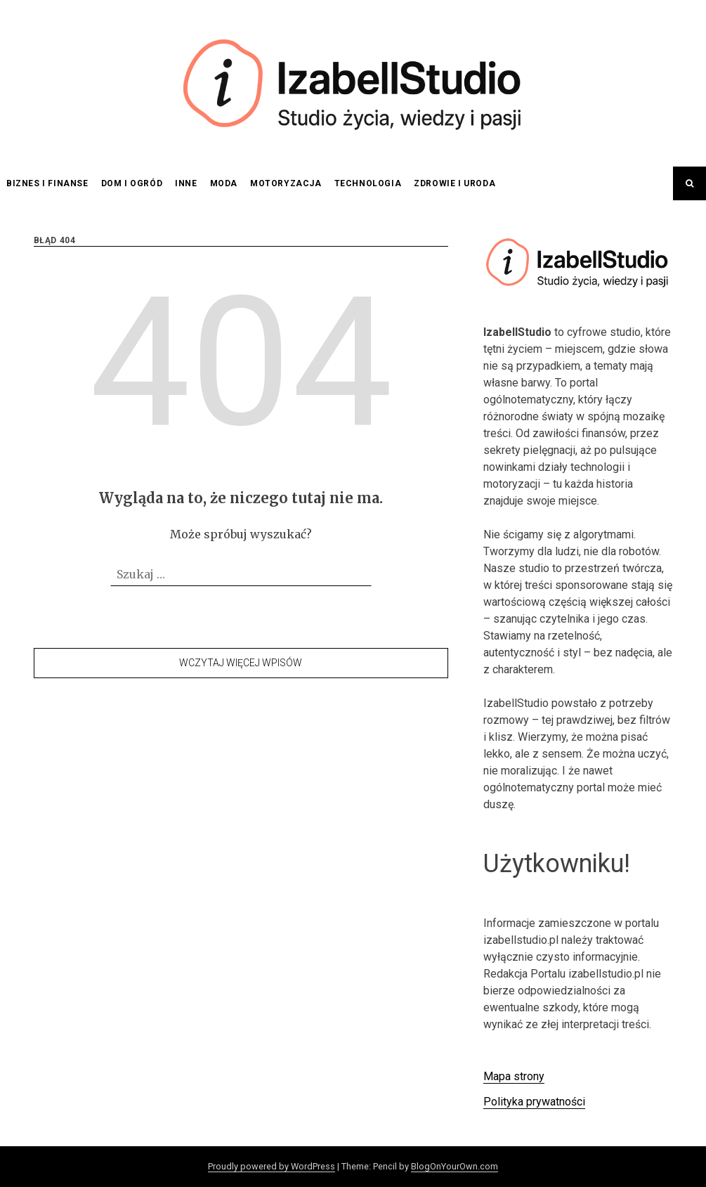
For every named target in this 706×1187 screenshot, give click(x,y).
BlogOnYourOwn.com (454, 1166)
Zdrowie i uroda (454, 183)
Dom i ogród (132, 183)
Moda (223, 183)
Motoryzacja (286, 183)
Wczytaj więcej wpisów (240, 662)
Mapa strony (513, 1076)
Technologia (368, 183)
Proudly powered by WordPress (271, 1166)
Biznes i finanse (47, 183)
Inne (186, 183)
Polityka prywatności (534, 1101)
